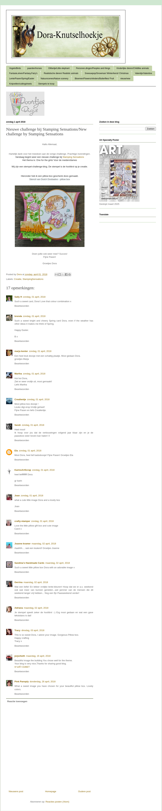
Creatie (17, 279)
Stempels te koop (46, 84)
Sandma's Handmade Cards (29, 563)
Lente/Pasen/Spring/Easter (21, 78)
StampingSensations (33, 279)
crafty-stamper (22, 521)
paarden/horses (34, 68)
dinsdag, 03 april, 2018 (32, 630)
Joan (17, 495)
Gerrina (18, 582)
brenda (18, 316)
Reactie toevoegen (17, 701)
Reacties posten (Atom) (57, 801)
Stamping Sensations (73, 157)
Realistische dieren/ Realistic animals (61, 73)
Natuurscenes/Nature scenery (54, 78)
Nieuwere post (16, 791)
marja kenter (21, 351)
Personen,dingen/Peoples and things (93, 68)
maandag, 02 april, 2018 (44, 543)
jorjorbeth (19, 656)
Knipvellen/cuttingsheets (20, 84)
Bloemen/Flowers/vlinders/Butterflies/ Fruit (94, 78)
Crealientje (20, 399)
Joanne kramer (22, 543)
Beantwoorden (21, 306)
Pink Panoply (21, 681)
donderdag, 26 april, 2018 (43, 681)
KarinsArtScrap (22, 470)
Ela (16, 450)
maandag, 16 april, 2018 (38, 656)
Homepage (50, 791)
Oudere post (84, 791)
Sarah (17, 425)
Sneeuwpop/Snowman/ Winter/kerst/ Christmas (107, 73)
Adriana (18, 608)
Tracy (17, 630)
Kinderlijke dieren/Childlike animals (133, 68)
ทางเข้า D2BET (22, 667)
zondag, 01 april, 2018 (34, 297)
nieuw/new (125, 78)
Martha (18, 373)
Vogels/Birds (15, 68)
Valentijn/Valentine (143, 73)
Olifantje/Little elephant (59, 68)
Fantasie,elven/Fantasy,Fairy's (23, 73)
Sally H (18, 297)
